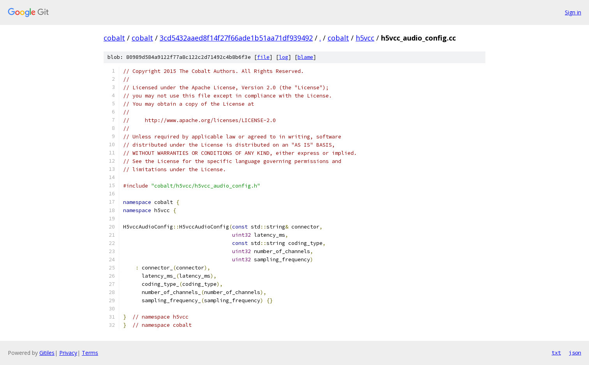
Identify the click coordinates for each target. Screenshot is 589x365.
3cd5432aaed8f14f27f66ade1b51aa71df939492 (236, 38)
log (283, 57)
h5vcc (365, 38)
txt (556, 352)
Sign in (573, 12)
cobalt (114, 38)
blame (305, 57)
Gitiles (47, 352)
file (263, 57)
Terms (90, 352)
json (575, 352)
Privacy (68, 352)
